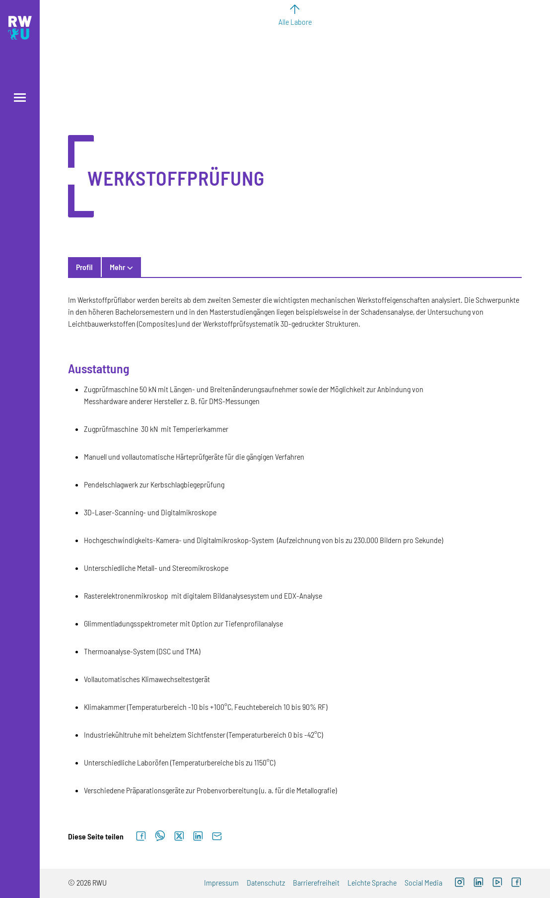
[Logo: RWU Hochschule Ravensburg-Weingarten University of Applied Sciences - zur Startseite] (20, 28)
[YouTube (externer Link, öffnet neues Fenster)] (497, 883)
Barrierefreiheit (316, 882)
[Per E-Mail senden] (216, 836)
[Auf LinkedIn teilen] (198, 836)
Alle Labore (295, 21)
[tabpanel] (295, 545)
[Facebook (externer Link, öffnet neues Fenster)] (516, 883)
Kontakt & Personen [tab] (141, 267)
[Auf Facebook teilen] (141, 836)
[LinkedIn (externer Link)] (478, 883)
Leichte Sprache (372, 882)
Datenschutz (266, 882)
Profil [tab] (84, 267)
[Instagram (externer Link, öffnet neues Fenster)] (459, 883)
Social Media (423, 882)
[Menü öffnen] (20, 97)
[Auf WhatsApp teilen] (160, 836)
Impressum (221, 882)
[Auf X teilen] (179, 836)
